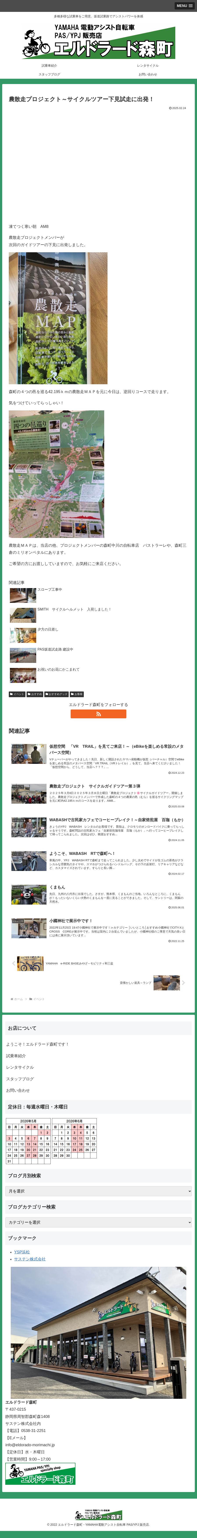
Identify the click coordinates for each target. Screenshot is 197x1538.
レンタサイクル (20, 1074)
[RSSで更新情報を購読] (98, 714)
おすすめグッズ (57, 694)
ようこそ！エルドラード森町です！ (37, 1051)
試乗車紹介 (16, 1063)
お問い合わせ (18, 1097)
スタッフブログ (20, 1086)
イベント (17, 694)
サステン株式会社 (30, 1266)
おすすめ (35, 694)
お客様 (76, 694)
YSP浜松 (22, 1259)
